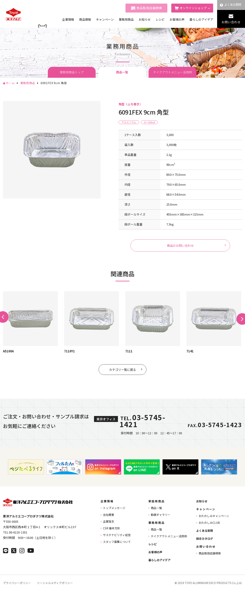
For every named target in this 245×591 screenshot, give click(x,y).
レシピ (160, 19)
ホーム (10, 83)
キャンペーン (105, 19)
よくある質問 (232, 4)
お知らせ (145, 19)
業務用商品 (126, 19)
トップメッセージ (114, 508)
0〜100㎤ (149, 122)
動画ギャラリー (160, 515)
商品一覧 (156, 508)
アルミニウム (129, 122)
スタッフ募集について (117, 542)
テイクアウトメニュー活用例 (172, 72)
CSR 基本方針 (111, 528)
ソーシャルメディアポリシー (55, 583)
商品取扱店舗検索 (149, 8)
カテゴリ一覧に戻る (122, 369)
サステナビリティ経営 (117, 535)
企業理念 (108, 521)
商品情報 (85, 19)
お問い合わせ (231, 22)
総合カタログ (204, 538)
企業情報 (68, 19)
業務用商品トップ (72, 72)
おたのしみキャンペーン (214, 516)
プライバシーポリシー (17, 583)
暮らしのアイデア (201, 19)
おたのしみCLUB (209, 523)
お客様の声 (177, 19)
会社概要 (108, 515)
